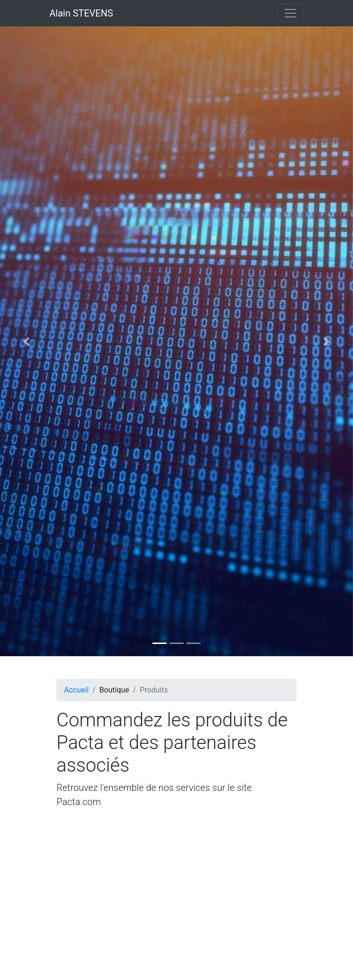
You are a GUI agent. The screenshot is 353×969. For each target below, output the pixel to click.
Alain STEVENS (81, 13)
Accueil (76, 689)
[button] (26, 341)
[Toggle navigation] (290, 13)
